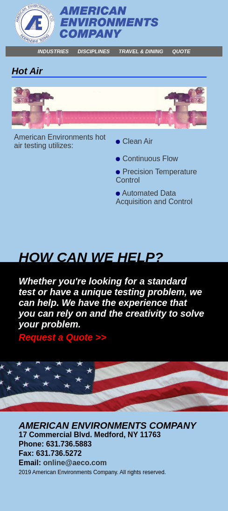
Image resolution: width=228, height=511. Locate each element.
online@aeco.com (75, 463)
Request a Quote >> (62, 337)
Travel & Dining (141, 51)
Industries (53, 51)
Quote (181, 51)
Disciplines (93, 51)
